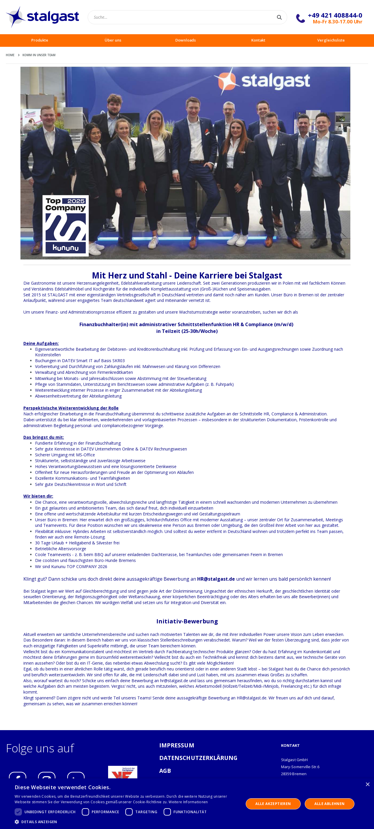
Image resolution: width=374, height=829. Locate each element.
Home (10, 55)
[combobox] (187, 17)
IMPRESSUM (176, 745)
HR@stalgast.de (216, 579)
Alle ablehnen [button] (329, 803)
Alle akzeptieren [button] (273, 803)
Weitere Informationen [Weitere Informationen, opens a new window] (188, 801)
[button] (126, 822)
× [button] (367, 784)
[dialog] (187, 803)
